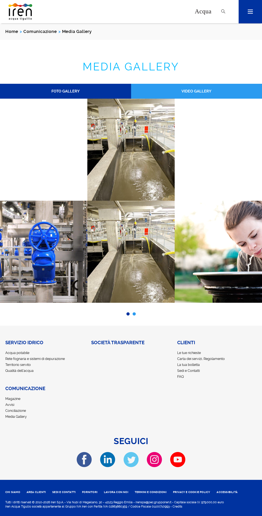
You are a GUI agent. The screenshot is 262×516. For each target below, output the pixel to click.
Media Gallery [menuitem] (16, 417)
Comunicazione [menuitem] (25, 389)
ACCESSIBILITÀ (227, 492)
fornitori (90, 492)
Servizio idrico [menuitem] (24, 343)
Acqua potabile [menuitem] (17, 353)
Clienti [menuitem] (186, 343)
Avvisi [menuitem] (9, 405)
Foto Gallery (65, 91)
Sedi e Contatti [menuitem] (188, 371)
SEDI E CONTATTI (64, 492)
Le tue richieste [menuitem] (189, 353)
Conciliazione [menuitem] (15, 411)
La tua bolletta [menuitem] (188, 365)
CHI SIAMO (12, 492)
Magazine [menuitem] (12, 399)
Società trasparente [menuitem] (117, 343)
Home (11, 31)
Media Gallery (131, 66)
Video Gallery (196, 91)
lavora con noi (116, 492)
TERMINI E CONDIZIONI (151, 492)
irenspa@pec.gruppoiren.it (153, 502)
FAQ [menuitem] (180, 377)
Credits (177, 506)
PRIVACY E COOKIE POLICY (191, 492)
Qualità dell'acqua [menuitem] (19, 371)
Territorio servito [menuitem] (18, 365)
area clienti (36, 492)
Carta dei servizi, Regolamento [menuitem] (201, 359)
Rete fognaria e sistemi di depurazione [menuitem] (35, 359)
